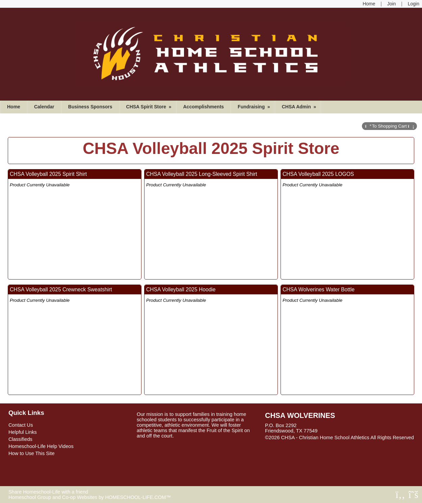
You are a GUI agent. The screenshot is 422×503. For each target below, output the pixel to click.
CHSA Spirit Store (149, 106)
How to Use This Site (31, 453)
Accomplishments (203, 106)
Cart (389, 126)
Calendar (44, 106)
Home (13, 106)
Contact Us (20, 425)
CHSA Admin (300, 106)
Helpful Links (22, 432)
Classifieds (20, 439)
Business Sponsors (90, 106)
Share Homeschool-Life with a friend (48, 492)
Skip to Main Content (293, 443)
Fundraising (254, 106)
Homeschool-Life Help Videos (41, 446)
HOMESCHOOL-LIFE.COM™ (138, 497)
